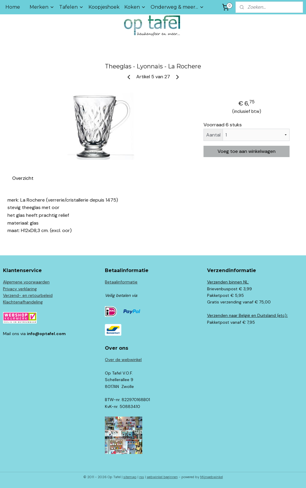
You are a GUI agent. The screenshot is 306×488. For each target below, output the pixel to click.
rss (141, 477)
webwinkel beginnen (162, 477)
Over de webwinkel (123, 359)
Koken (135, 7)
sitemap (130, 477)
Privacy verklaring (20, 288)
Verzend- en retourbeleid (28, 295)
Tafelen (71, 7)
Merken (42, 7)
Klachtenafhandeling (23, 302)
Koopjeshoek (104, 7)
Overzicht (22, 178)
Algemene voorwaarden (26, 282)
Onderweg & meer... (177, 7)
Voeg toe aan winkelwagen (247, 151)
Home (12, 7)
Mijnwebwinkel (211, 477)
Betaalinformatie (121, 282)
